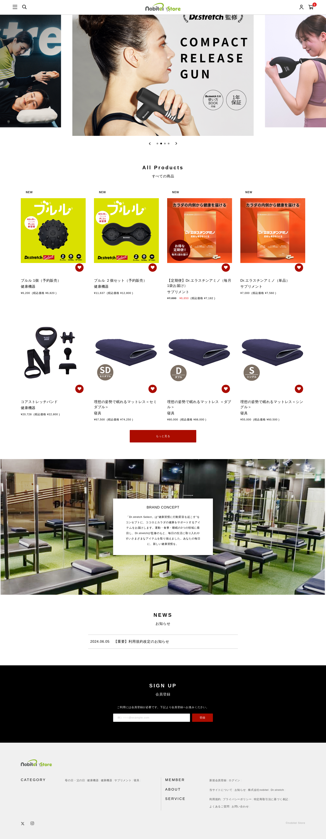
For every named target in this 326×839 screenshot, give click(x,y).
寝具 (137, 780)
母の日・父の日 (75, 780)
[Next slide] (176, 143)
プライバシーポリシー (237, 799)
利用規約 (215, 799)
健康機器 (93, 780)
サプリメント (123, 780)
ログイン (234, 780)
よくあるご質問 (219, 806)
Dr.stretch (277, 789)
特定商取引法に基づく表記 (271, 799)
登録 (202, 717)
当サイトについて (220, 789)
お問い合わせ (240, 806)
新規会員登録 (218, 780)
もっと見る (163, 436)
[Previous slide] (149, 143)
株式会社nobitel (258, 789)
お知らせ (240, 789)
